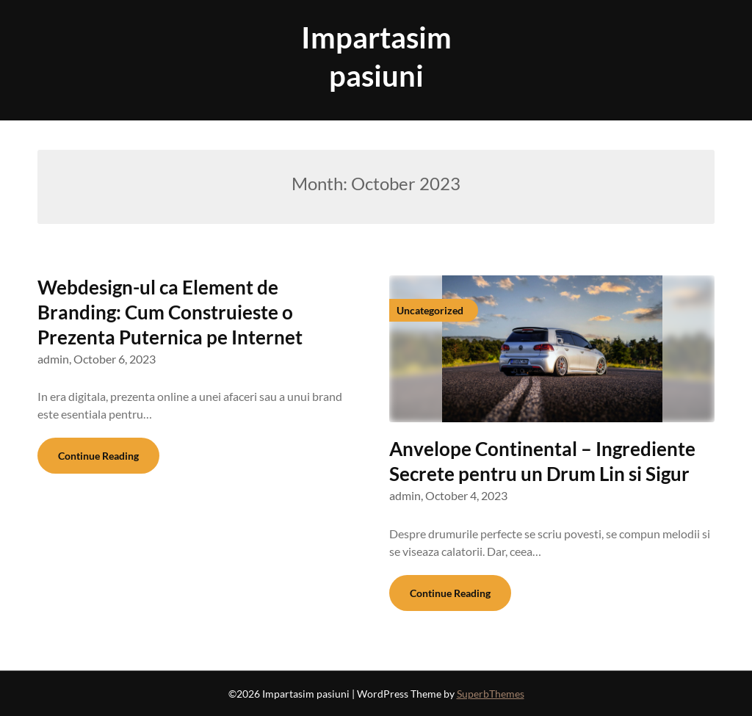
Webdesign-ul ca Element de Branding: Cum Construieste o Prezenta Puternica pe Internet (170, 312)
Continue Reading (98, 455)
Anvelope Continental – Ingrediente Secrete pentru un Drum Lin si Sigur (542, 461)
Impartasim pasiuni (376, 56)
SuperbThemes (490, 693)
